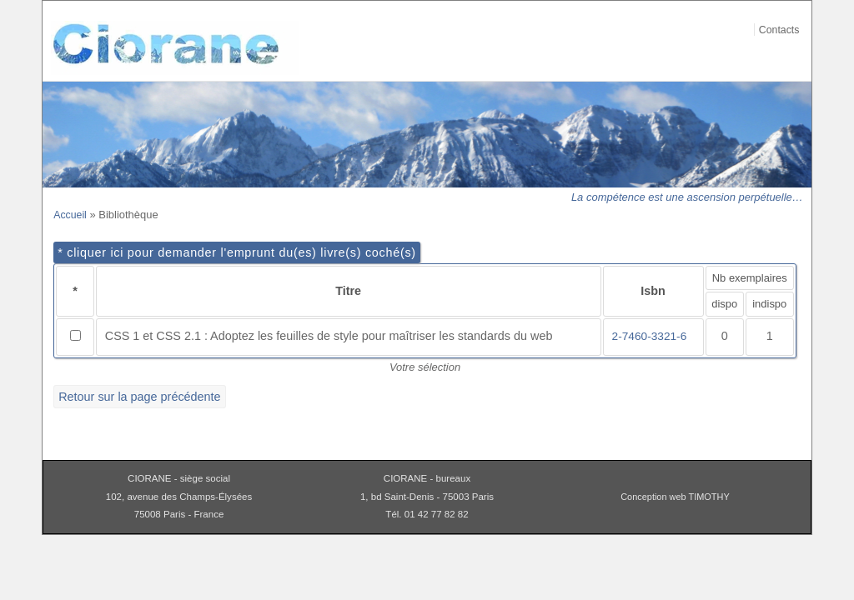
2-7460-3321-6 (649, 336)
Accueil (70, 215)
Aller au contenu (793, 10)
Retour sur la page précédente (139, 396)
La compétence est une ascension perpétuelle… (687, 197)
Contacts (779, 30)
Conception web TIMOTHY (675, 497)
